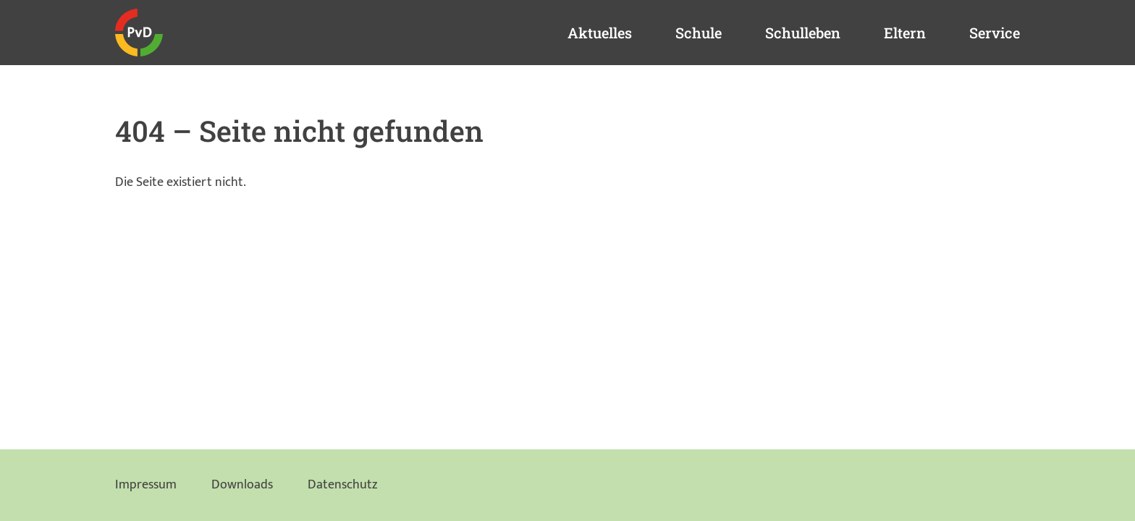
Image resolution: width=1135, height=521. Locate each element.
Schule (698, 32)
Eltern (905, 32)
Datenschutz (342, 485)
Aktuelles (600, 32)
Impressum (146, 485)
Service (994, 32)
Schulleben (802, 32)
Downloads (242, 485)
